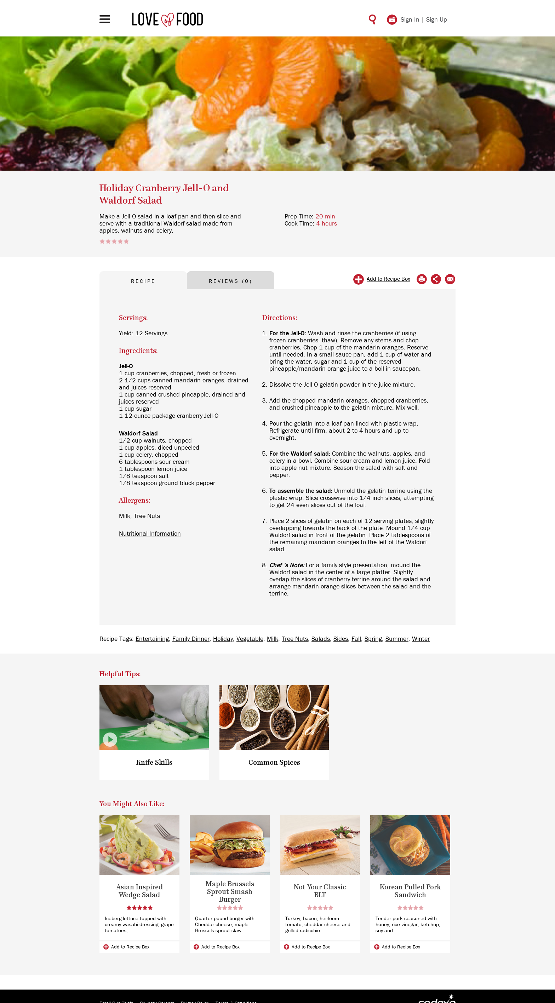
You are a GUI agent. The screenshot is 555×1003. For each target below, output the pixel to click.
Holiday (223, 639)
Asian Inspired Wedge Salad (139, 891)
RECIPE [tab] (143, 281)
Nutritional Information (150, 534)
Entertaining (152, 639)
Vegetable (249, 639)
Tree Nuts (295, 639)
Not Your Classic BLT (320, 891)
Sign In (410, 20)
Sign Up (436, 20)
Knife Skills (154, 763)
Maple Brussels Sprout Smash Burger (230, 892)
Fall (356, 639)
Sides (340, 639)
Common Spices (274, 763)
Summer (396, 639)
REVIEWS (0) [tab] (230, 281)
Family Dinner (191, 639)
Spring (373, 639)
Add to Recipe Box (388, 279)
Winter (421, 639)
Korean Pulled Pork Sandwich (410, 891)
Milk (272, 639)
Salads (320, 639)
